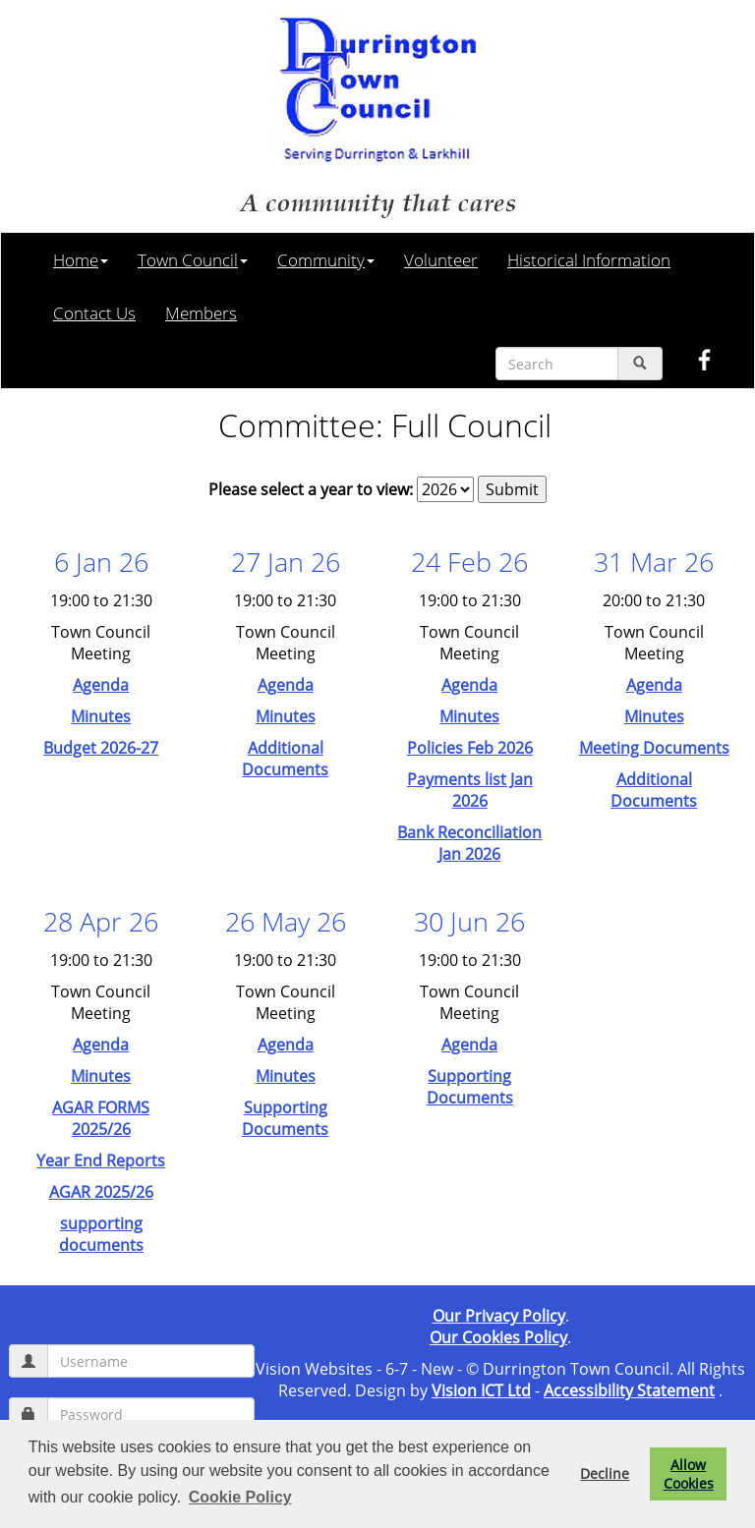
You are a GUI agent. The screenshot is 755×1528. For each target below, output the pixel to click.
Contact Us (94, 312)
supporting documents (101, 1234)
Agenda (101, 685)
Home (80, 259)
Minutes (101, 716)
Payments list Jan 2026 (470, 790)
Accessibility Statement (629, 1390)
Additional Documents (285, 758)
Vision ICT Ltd (481, 1390)
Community (326, 259)
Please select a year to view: (310, 489)
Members (201, 312)
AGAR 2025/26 (101, 1192)
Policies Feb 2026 (470, 748)
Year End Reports (100, 1160)
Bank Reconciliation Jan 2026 (469, 843)
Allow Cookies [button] (689, 1474)
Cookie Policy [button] (240, 1497)
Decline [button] (604, 1473)
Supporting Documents (285, 1118)
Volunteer (441, 259)
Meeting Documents (654, 748)
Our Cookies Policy (498, 1337)
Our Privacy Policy (499, 1316)
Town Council (193, 259)
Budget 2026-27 (100, 748)
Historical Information (588, 259)
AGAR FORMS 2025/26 (100, 1118)
